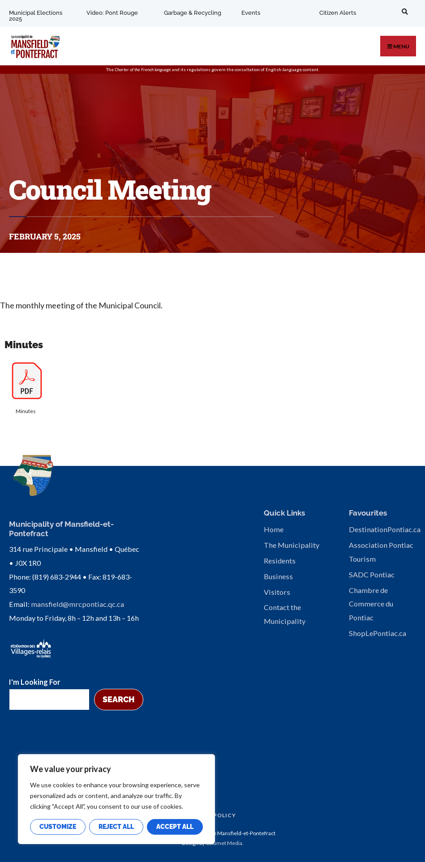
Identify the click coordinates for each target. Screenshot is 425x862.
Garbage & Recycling (192, 12)
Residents (280, 560)
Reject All (116, 826)
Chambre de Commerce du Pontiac (371, 604)
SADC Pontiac (372, 574)
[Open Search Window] (403, 11)
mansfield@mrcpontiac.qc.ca (77, 604)
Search (119, 699)
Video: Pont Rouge (112, 12)
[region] (116, 799)
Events (250, 12)
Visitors (277, 592)
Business (278, 576)
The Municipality (291, 545)
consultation (247, 69)
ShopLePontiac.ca (377, 633)
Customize (57, 826)
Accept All (174, 826)
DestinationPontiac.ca (385, 529)
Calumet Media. (225, 843)
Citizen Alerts (337, 12)
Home (273, 529)
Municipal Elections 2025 (35, 15)
